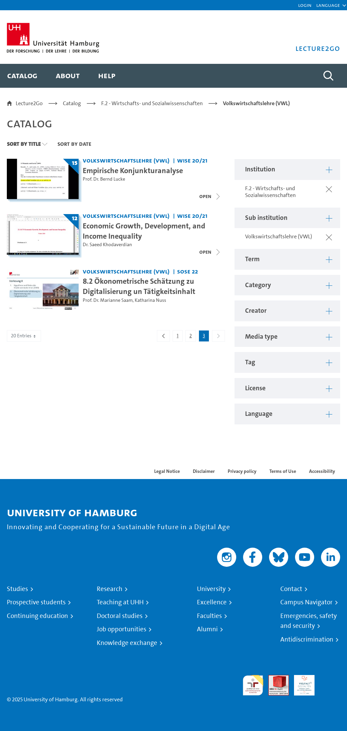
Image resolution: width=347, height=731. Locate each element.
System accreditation (330, 683)
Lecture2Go (29, 103)
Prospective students (36, 602)
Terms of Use (282, 471)
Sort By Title (24, 144)
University (211, 589)
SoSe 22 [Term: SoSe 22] (187, 271)
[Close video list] (210, 252)
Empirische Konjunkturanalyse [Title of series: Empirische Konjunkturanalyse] (133, 170)
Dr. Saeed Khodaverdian (107, 244)
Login (304, 5)
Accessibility (322, 471)
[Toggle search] (328, 76)
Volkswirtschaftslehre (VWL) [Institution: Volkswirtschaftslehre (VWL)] (126, 160)
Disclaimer (204, 471)
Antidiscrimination (306, 639)
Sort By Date (74, 144)
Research (109, 589)
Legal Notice (167, 471)
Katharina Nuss (150, 300)
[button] (328, 5)
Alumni (207, 629)
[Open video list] (210, 196)
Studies (17, 589)
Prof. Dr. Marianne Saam (108, 300)
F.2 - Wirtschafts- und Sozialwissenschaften (152, 103)
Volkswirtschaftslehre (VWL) (256, 103)
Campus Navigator (306, 602)
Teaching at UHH (120, 602)
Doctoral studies (120, 615)
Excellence (212, 602)
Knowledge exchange (127, 642)
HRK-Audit (300, 683)
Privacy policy (242, 471)
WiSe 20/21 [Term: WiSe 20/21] (192, 160)
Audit (274, 679)
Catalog (72, 103)
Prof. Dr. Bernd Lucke (104, 179)
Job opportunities (121, 629)
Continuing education (37, 615)
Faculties (209, 615)
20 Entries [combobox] (24, 336)
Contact (291, 589)
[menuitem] (22, 76)
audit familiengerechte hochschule (253, 685)
